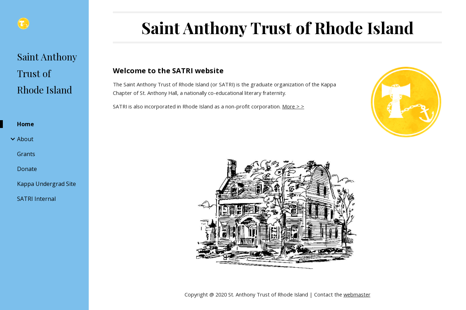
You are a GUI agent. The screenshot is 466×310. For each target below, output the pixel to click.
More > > (293, 106)
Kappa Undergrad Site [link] (46, 184)
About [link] (25, 139)
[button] (457, 9)
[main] (277, 27)
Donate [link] (27, 169)
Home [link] (25, 124)
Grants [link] (26, 154)
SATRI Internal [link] (36, 199)
